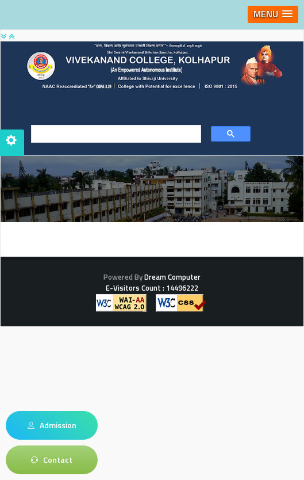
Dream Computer (172, 277)
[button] (273, 14)
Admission (52, 425)
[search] (112, 134)
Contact (51, 459)
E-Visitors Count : (152, 288)
